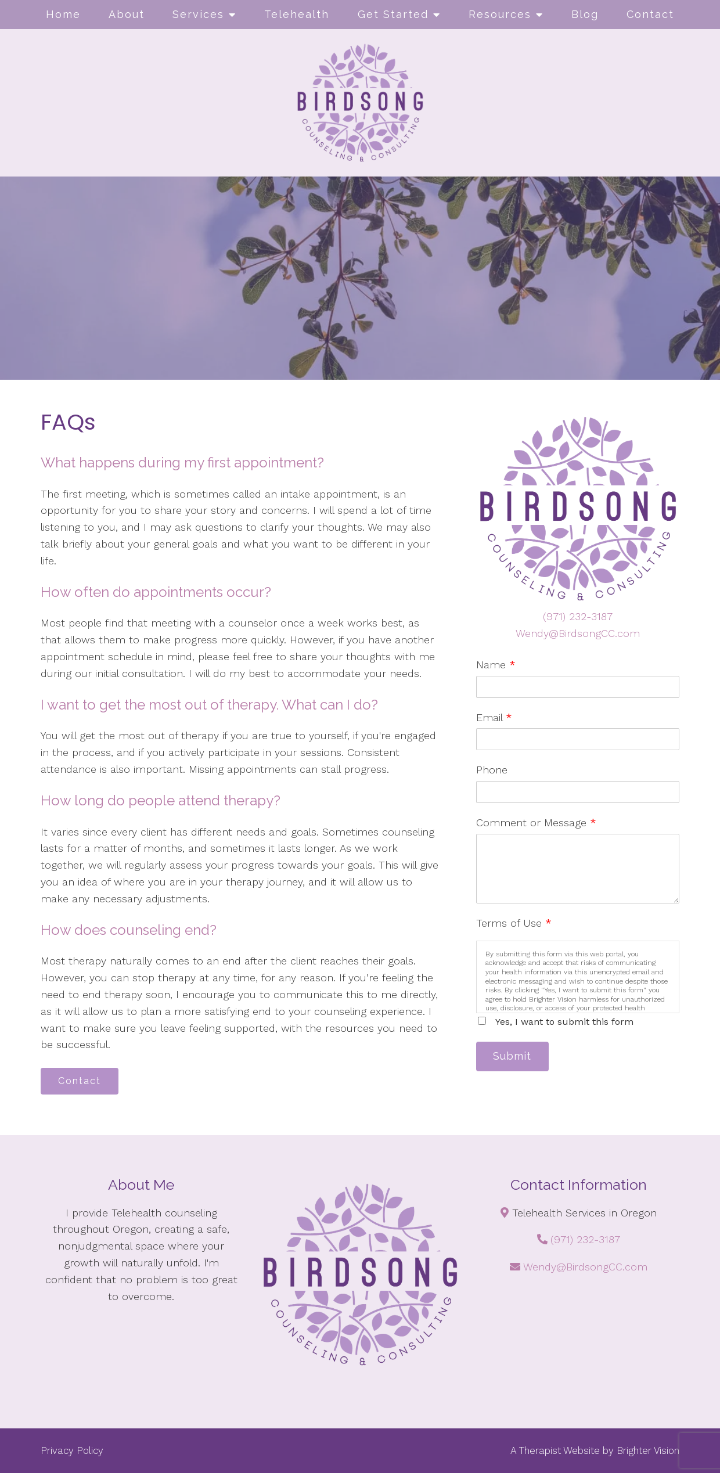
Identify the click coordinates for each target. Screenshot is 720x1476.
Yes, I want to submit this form (564, 1021)
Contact (650, 14)
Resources (500, 14)
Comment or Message (536, 822)
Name (496, 664)
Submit (517, 1058)
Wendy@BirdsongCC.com (578, 633)
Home (63, 14)
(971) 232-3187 (578, 616)
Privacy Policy (72, 1453)
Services (198, 14)
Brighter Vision (648, 1453)
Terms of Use (514, 923)
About (127, 14)
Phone (491, 770)
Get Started (393, 14)
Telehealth (296, 14)
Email (494, 717)
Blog (585, 14)
